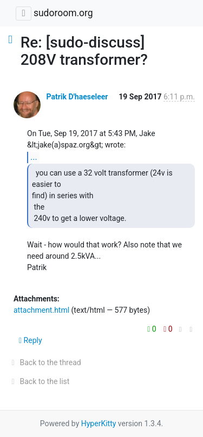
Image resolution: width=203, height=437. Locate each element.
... (33, 157)
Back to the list (38, 381)
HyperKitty (98, 423)
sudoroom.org (63, 13)
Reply (30, 340)
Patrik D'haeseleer (77, 96)
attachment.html (41, 310)
